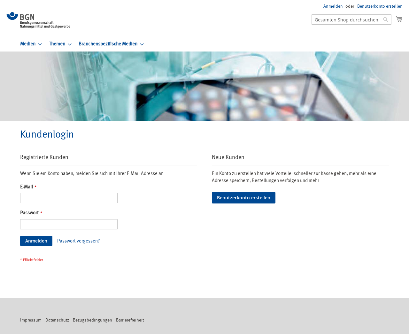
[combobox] (351, 19)
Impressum (31, 320)
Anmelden (333, 6)
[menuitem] (29, 44)
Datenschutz (57, 320)
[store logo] (38, 20)
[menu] (211, 44)
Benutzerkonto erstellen (380, 6)
